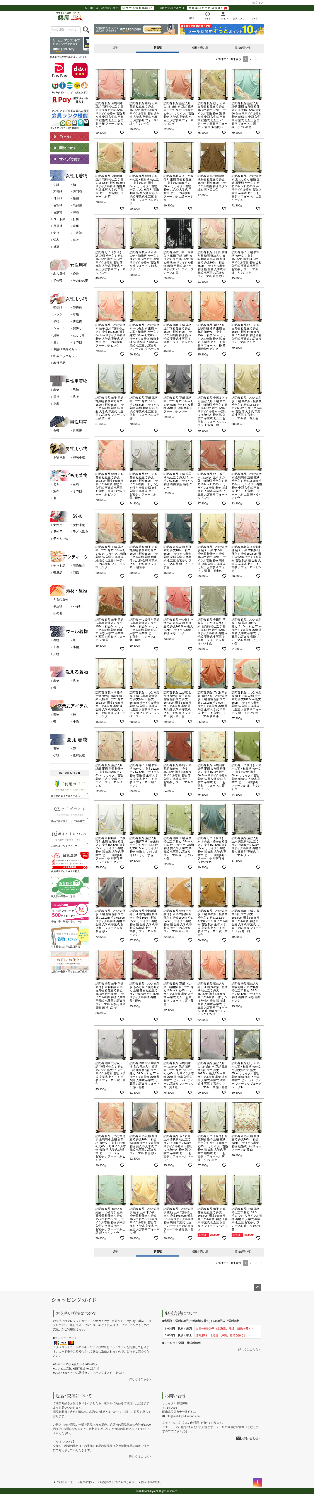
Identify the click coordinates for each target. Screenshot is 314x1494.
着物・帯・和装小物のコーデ (70, 912)
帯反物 (57, 606)
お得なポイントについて (70, 837)
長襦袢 (57, 226)
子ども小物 (60, 538)
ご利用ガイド (64, 1482)
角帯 (56, 430)
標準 (115, 47)
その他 (77, 342)
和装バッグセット (65, 356)
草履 (76, 314)
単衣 (76, 240)
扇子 (56, 342)
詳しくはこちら (139, 1379)
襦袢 (56, 396)
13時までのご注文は (194, 8)
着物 (56, 389)
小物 (76, 647)
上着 (56, 403)
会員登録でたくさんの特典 (70, 862)
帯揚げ (57, 307)
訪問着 (77, 191)
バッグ (57, 314)
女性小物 (79, 525)
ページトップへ (257, 1287)
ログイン (258, 2)
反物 (56, 654)
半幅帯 (57, 280)
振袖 (76, 198)
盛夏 (56, 247)
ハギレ (77, 606)
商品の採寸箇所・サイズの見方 (70, 812)
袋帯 (76, 273)
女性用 (57, 525)
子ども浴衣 (80, 531)
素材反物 (79, 755)
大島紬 (57, 191)
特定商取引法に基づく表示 (117, 1482)
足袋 (56, 335)
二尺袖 (77, 233)
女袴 (56, 233)
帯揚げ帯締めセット (67, 349)
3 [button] (255, 59)
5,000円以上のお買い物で (119, 8)
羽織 (76, 212)
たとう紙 (79, 335)
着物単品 (79, 565)
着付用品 (59, 363)
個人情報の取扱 (151, 1482)
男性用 (57, 531)
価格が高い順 (243, 47)
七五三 (57, 484)
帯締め (77, 307)
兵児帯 (77, 430)
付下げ (57, 198)
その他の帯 (80, 280)
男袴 (76, 389)
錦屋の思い (87, 1482)
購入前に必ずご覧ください (70, 787)
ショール (59, 328)
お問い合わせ (249, 1438)
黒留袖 (77, 205)
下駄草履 (59, 457)
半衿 (56, 321)
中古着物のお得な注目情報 (70, 937)
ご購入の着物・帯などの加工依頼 (70, 962)
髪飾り (77, 328)
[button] (261, 59)
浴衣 (56, 240)
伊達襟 (77, 321)
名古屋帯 (59, 273)
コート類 (59, 219)
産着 (76, 484)
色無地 (57, 212)
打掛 (76, 219)
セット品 (59, 565)
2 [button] (250, 59)
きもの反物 (60, 599)
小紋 (56, 184)
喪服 (76, 226)
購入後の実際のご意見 (70, 887)
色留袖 (57, 205)
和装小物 (79, 457)
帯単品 (57, 572)
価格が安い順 (200, 47)
